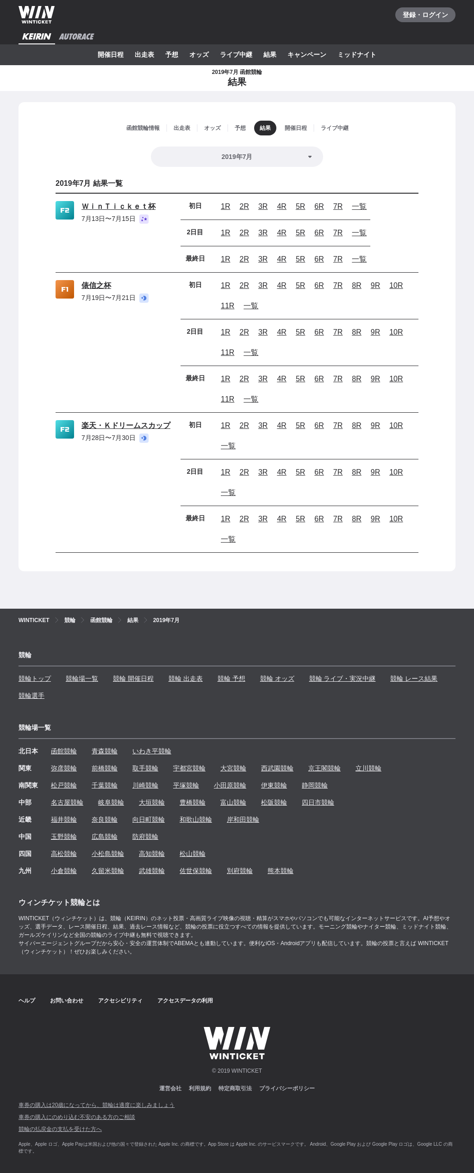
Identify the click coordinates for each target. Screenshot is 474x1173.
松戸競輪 (64, 785)
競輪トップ (35, 678)
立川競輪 (368, 768)
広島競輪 (105, 836)
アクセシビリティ (120, 1000)
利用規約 (200, 1088)
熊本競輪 (280, 870)
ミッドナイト (356, 54)
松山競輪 (193, 853)
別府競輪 (240, 870)
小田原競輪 (230, 785)
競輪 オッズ (277, 678)
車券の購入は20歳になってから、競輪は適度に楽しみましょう (97, 1105)
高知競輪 (152, 853)
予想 (171, 54)
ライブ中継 (236, 54)
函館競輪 (64, 751)
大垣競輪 (152, 802)
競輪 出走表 (185, 678)
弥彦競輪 (64, 768)
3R (263, 206)
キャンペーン (306, 54)
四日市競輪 (318, 802)
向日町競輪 (148, 819)
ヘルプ (27, 1000)
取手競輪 (145, 768)
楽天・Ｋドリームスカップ (125, 425)
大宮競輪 (233, 768)
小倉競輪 (64, 870)
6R (319, 206)
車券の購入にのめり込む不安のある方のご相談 (77, 1117)
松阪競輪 (274, 802)
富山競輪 (233, 802)
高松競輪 (64, 853)
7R (338, 206)
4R (281, 206)
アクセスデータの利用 (185, 1000)
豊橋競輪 (193, 802)
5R (300, 206)
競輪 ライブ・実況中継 (342, 678)
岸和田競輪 (243, 819)
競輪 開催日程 (133, 678)
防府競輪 (145, 836)
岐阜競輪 (111, 802)
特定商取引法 (235, 1088)
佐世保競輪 (196, 870)
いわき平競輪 (151, 751)
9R (375, 285)
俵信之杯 (96, 285)
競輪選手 (31, 695)
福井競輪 (64, 819)
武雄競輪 (152, 870)
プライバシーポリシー (287, 1088)
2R (244, 206)
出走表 (144, 54)
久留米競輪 (108, 870)
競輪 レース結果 (413, 678)
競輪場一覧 (82, 678)
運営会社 (170, 1088)
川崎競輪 (145, 785)
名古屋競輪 (67, 802)
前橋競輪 (105, 768)
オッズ (199, 54)
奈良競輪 (105, 819)
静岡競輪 (315, 785)
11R (227, 306)
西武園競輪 (277, 768)
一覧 (359, 206)
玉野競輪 (64, 836)
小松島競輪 (108, 853)
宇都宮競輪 (189, 768)
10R (396, 285)
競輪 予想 (231, 678)
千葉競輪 (105, 785)
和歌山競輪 (196, 819)
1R (225, 206)
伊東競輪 (274, 785)
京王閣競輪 (324, 768)
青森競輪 (105, 751)
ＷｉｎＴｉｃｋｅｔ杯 (118, 206)
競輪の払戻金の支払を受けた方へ (60, 1129)
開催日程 (111, 54)
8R (356, 285)
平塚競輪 (186, 785)
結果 (269, 54)
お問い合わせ (66, 1000)
